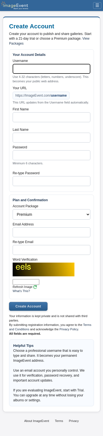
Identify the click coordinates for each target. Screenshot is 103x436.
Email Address (23, 224)
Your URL (20, 88)
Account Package (25, 206)
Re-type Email (23, 242)
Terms (59, 421)
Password (20, 147)
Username (20, 61)
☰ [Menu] (97, 5)
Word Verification (25, 259)
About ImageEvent (36, 421)
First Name (21, 109)
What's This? (21, 291)
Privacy (74, 421)
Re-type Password (26, 173)
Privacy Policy (68, 329)
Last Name (21, 130)
